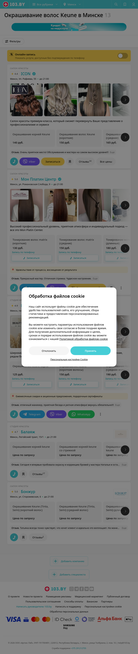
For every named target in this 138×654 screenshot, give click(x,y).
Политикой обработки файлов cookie (83, 339)
